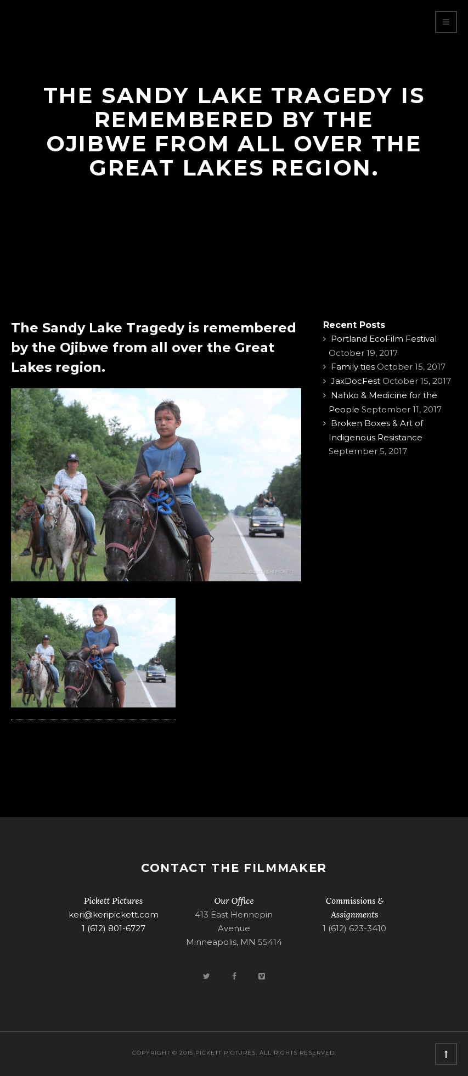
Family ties (353, 366)
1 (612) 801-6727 (113, 928)
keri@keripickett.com (114, 914)
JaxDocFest (355, 381)
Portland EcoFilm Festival (384, 338)
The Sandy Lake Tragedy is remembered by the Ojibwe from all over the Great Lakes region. (153, 347)
